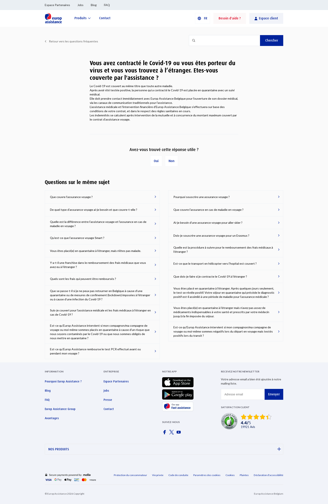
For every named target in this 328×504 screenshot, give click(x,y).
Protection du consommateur (130, 475)
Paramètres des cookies (206, 475)
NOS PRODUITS (164, 449)
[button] (202, 18)
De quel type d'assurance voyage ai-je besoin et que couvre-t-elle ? (93, 209)
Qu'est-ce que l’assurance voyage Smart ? (77, 238)
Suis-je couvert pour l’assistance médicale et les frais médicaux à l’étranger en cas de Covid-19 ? (100, 312)
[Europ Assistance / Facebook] (165, 433)
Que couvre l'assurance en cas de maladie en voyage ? (208, 209)
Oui (156, 161)
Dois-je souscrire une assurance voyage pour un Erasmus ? (211, 235)
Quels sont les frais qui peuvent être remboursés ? (83, 279)
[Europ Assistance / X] (172, 433)
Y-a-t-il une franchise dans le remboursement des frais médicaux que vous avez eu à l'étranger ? (98, 265)
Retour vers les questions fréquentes (73, 41)
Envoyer (274, 394)
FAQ (107, 5)
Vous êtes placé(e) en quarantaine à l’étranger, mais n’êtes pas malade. (95, 251)
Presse (108, 400)
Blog (94, 5)
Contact (109, 409)
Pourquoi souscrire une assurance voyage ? (201, 197)
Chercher (271, 40)
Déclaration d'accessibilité (268, 475)
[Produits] (82, 18)
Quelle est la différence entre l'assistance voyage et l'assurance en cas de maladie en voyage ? (98, 224)
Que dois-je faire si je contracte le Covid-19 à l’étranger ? (210, 276)
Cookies (230, 475)
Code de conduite (178, 475)
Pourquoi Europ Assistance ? (63, 381)
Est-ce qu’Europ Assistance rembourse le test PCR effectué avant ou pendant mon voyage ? (95, 351)
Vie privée (157, 475)
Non (171, 161)
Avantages (52, 418)
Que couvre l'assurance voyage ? (71, 197)
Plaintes (244, 475)
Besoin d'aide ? (230, 18)
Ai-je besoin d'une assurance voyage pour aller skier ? (207, 222)
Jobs (80, 5)
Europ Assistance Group (60, 409)
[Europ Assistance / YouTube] (179, 433)
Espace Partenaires (57, 5)
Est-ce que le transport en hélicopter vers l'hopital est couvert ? (215, 263)
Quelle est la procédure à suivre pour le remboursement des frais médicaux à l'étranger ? (223, 249)
